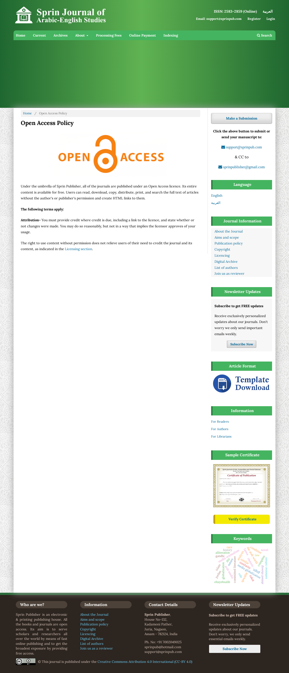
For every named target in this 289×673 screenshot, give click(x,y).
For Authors (219, 429)
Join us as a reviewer (96, 648)
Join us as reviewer (229, 273)
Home (20, 35)
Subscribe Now (241, 344)
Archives (61, 35)
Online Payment (142, 35)
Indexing (170, 35)
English (216, 195)
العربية (215, 203)
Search (264, 35)
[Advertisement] (144, 74)
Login (270, 19)
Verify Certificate (242, 519)
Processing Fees (108, 35)
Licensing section (78, 249)
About (80, 35)
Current (39, 35)
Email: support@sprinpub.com (219, 19)
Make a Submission (241, 118)
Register (254, 19)
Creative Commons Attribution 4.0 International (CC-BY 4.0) (145, 661)
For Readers (220, 421)
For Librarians (221, 436)
